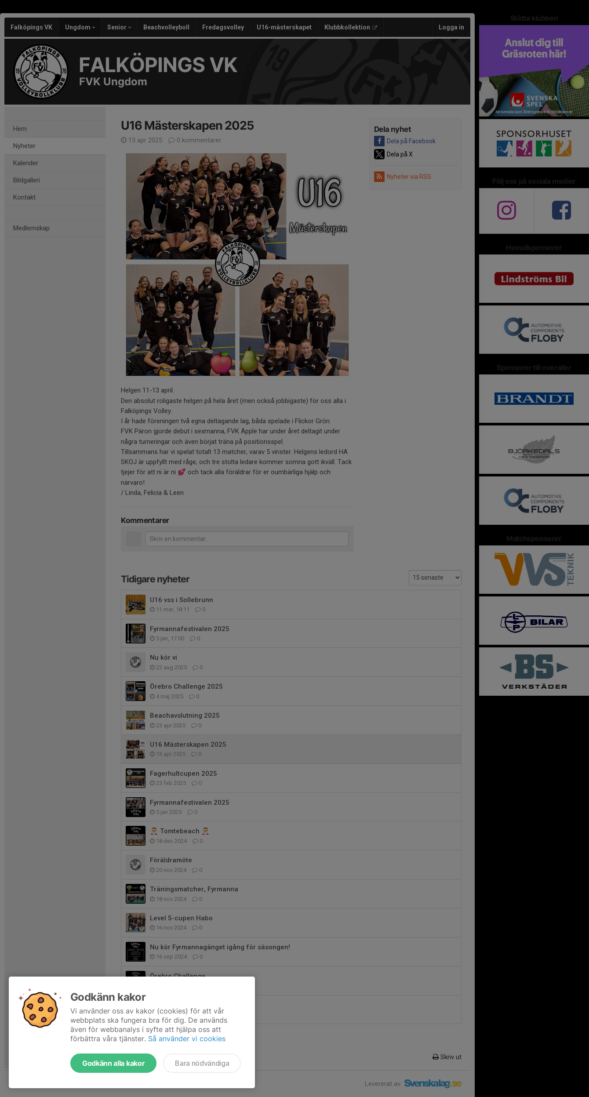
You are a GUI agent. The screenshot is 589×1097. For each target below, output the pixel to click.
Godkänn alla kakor (113, 1063)
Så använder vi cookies (186, 1038)
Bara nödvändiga (202, 1063)
